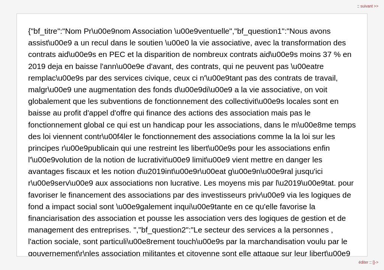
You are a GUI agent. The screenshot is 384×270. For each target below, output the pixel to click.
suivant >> (369, 6)
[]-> (375, 262)
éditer (363, 262)
